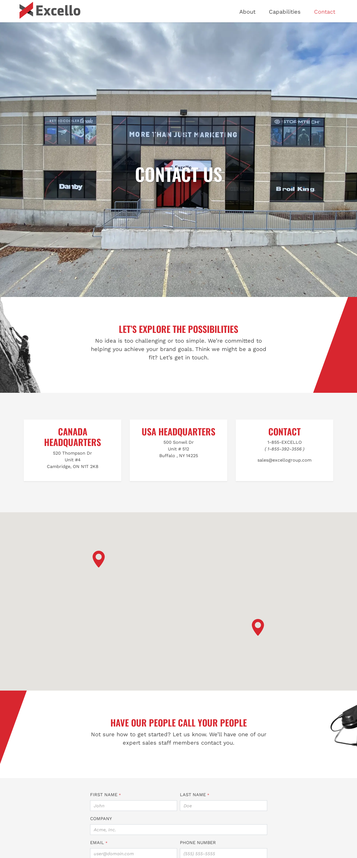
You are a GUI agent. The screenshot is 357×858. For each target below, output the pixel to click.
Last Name (194, 794)
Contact (324, 11)
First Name (105, 794)
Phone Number (198, 842)
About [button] (247, 11)
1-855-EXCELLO (284, 442)
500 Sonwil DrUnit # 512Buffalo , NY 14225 (178, 449)
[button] (99, 559)
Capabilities (285, 11)
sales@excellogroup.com (284, 460)
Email (98, 842)
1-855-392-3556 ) (285, 449)
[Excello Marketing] (50, 10)
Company (101, 818)
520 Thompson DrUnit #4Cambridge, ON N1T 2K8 (72, 459)
